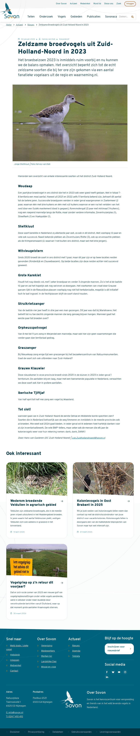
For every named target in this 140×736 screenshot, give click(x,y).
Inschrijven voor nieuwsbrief (116, 649)
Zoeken (119, 11)
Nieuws (30, 25)
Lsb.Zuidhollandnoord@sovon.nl (88, 438)
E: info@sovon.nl (14, 713)
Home (8, 25)
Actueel (19, 25)
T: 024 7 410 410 (14, 716)
